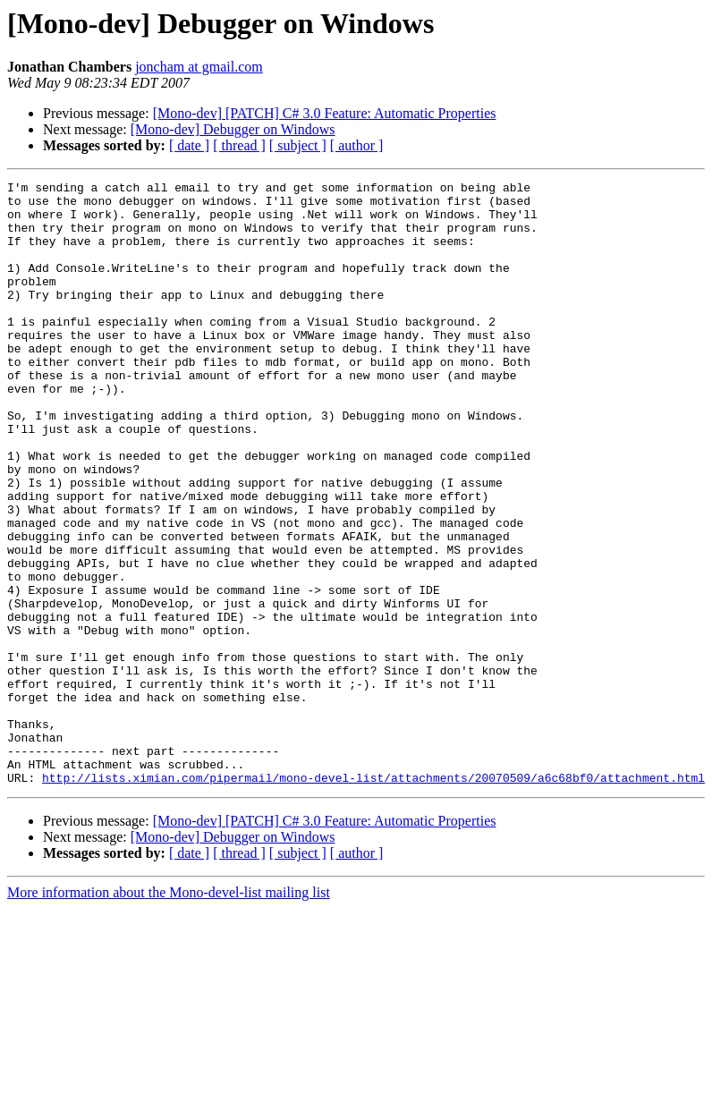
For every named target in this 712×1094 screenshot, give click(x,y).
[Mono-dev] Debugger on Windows (233, 129)
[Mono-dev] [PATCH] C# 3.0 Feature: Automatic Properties (324, 113)
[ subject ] (297, 145)
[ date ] (189, 145)
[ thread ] (239, 145)
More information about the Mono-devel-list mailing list (168, 1013)
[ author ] (357, 145)
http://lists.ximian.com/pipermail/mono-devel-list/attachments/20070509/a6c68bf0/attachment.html (373, 898)
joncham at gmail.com (199, 66)
